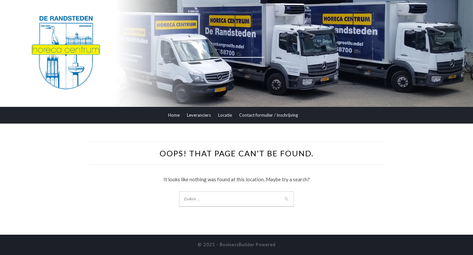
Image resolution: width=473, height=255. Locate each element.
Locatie (225, 115)
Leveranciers (199, 115)
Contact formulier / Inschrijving (268, 115)
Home (174, 115)
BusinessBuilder (237, 244)
